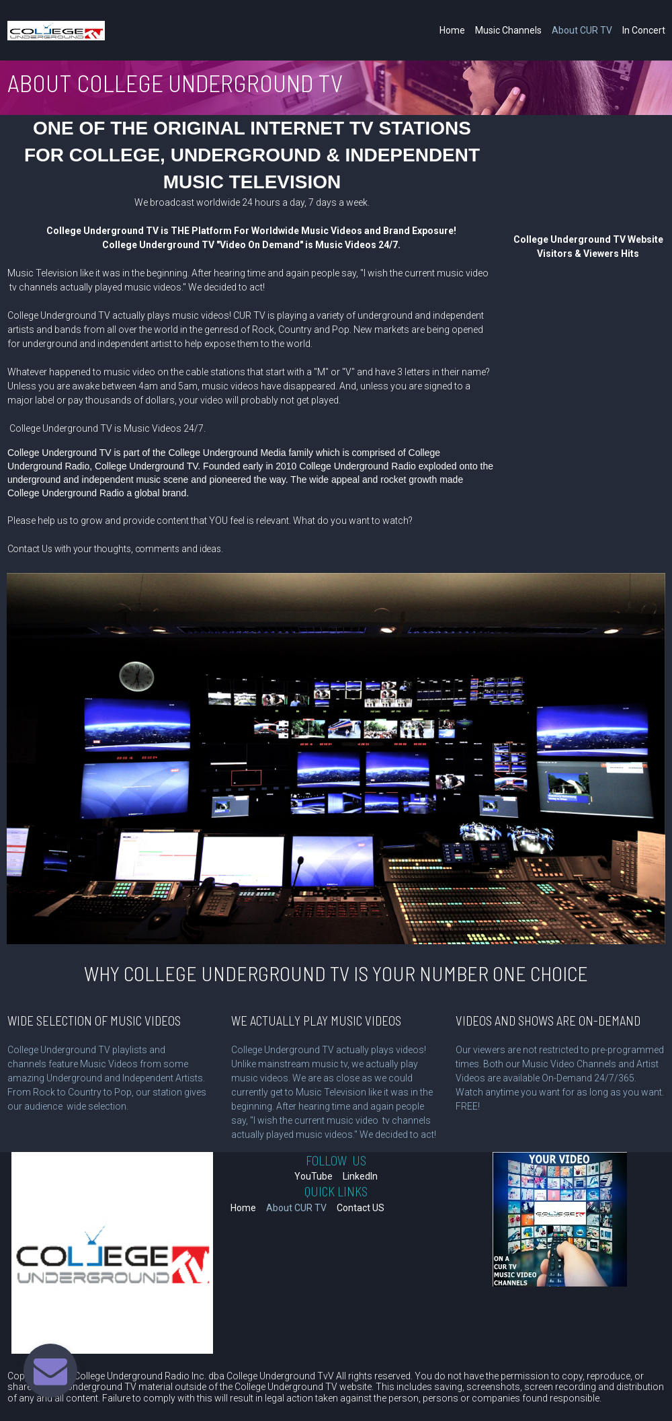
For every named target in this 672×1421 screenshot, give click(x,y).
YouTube (313, 1176)
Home (452, 30)
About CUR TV (582, 30)
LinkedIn (360, 1176)
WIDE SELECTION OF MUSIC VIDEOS (94, 1020)
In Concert (643, 30)
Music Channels (508, 30)
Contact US (360, 1207)
